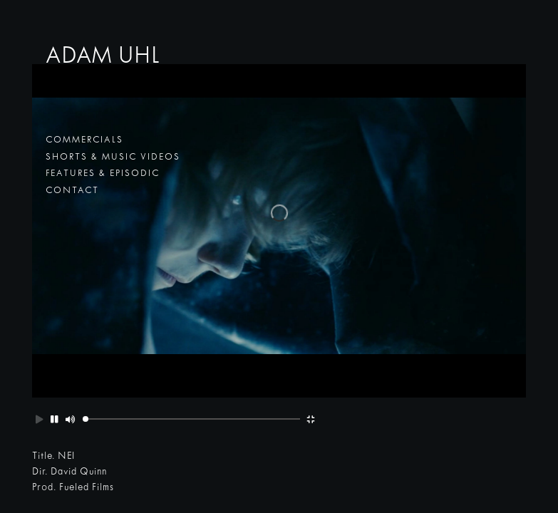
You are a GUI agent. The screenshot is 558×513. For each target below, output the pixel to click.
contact (72, 191)
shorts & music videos (113, 157)
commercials (84, 140)
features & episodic (103, 174)
